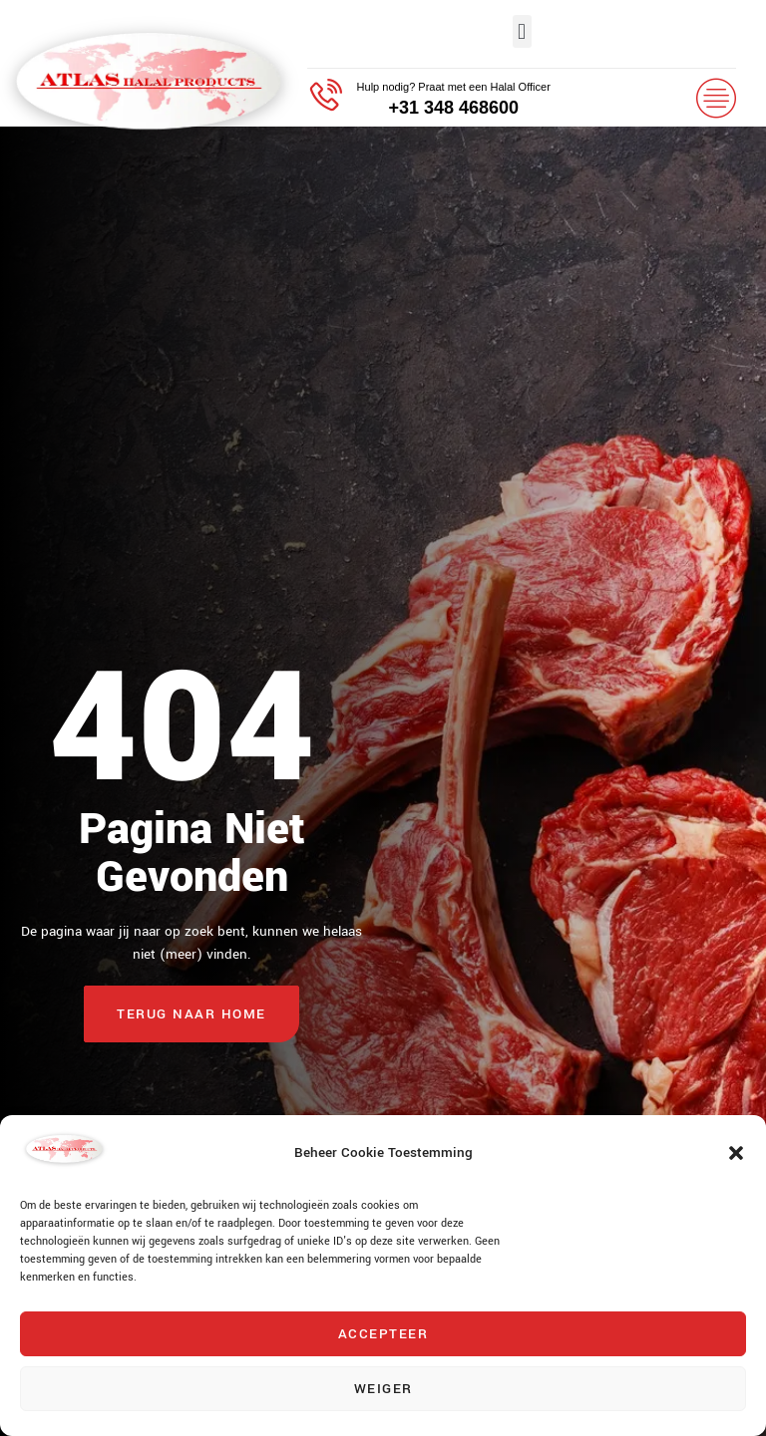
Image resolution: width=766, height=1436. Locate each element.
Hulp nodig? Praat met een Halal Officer (454, 87)
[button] (736, 1153)
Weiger (383, 1388)
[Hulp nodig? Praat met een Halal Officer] (324, 97)
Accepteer (383, 1333)
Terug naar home (191, 1014)
